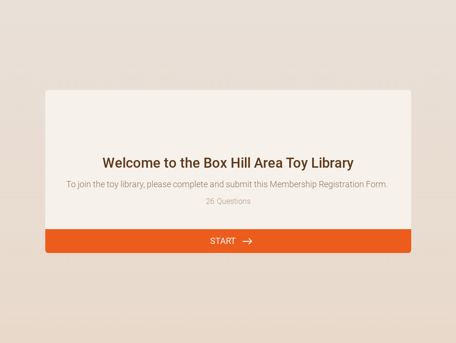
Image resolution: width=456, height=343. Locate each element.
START (223, 241)
